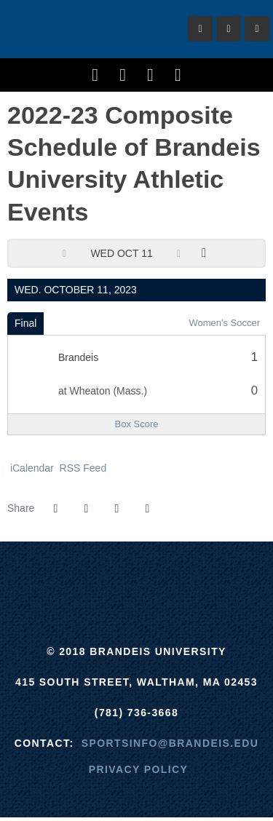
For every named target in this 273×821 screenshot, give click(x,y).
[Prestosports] (245, 578)
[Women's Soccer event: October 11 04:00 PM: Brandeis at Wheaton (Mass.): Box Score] (136, 424)
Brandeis (87, 29)
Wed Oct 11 (121, 253)
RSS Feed (81, 468)
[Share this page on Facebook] (55, 509)
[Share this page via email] (116, 509)
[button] (147, 509)
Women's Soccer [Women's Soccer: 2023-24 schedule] (224, 322)
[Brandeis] (27, 578)
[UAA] (136, 578)
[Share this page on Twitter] (86, 509)
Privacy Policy (139, 769)
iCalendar (30, 468)
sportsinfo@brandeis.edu (170, 743)
